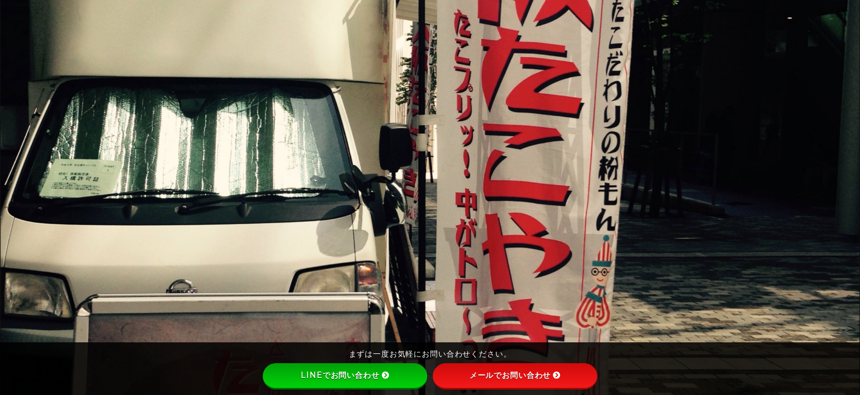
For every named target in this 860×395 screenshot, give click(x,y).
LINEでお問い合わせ (345, 375)
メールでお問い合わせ (515, 375)
